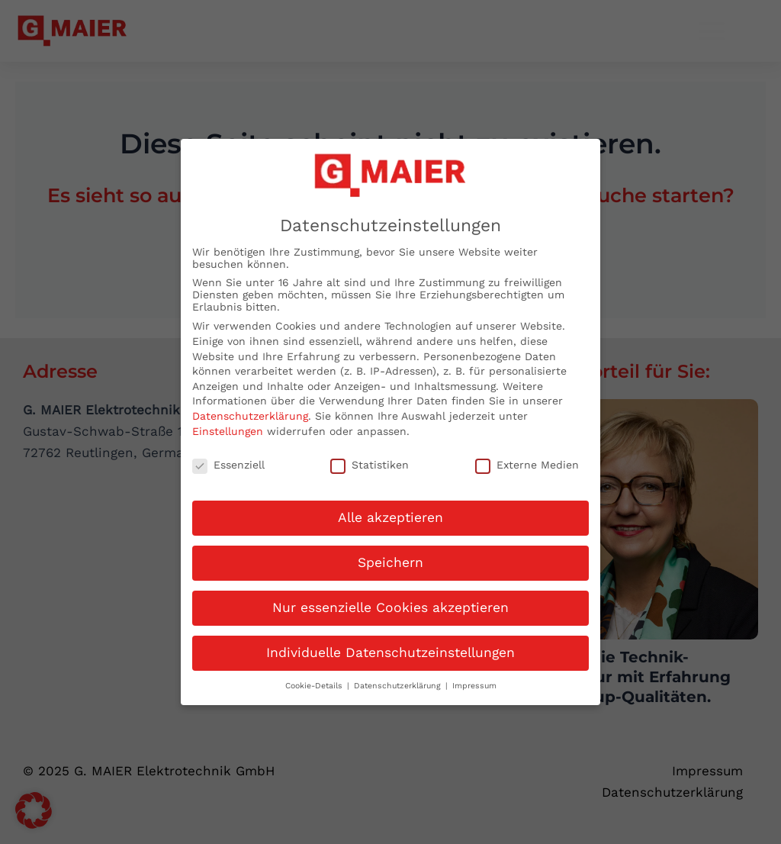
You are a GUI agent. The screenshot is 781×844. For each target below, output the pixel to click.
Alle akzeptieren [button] (390, 509)
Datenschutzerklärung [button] (399, 678)
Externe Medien (527, 458)
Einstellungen (227, 423)
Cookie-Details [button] (315, 678)
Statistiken (369, 458)
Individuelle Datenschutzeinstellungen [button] (390, 644)
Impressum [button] (474, 678)
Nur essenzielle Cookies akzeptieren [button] (390, 599)
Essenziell (228, 458)
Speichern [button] (390, 554)
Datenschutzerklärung (250, 408)
